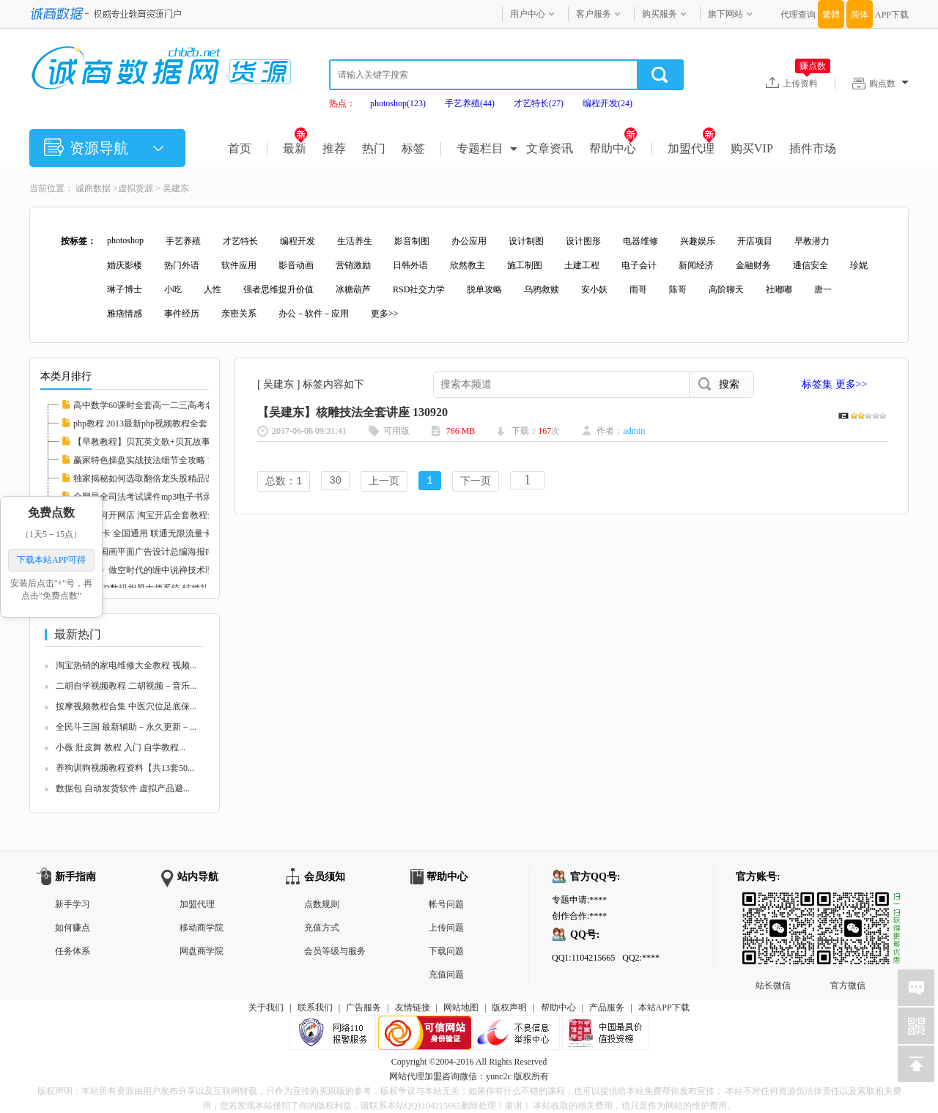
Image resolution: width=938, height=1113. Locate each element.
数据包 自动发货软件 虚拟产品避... (123, 788)
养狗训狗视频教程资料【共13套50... (125, 768)
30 (335, 482)
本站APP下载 (664, 1007)
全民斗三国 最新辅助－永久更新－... (126, 727)
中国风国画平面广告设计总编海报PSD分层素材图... (172, 552)
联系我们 (315, 1007)
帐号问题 (446, 904)
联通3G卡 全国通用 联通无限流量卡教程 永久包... (169, 533)
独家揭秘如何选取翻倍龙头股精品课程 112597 (162, 478)
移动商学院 (202, 927)
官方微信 (847, 903)
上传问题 (446, 927)
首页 (239, 148)
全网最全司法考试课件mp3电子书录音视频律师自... (172, 497)
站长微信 (773, 903)
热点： (342, 103)
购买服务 (659, 14)
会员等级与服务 (335, 951)
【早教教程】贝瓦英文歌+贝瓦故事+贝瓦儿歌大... (169, 442)
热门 (373, 148)
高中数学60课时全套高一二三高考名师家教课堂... (169, 405)
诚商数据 (93, 188)
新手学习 (72, 904)
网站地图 (461, 1007)
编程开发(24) (607, 103)
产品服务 (606, 1007)
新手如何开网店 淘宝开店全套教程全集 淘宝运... (166, 515)
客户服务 (593, 14)
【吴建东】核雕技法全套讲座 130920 (352, 412)
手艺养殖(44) (470, 103)
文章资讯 (549, 148)
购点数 (889, 83)
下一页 (475, 482)
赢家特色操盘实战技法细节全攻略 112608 (153, 460)
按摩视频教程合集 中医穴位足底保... (126, 706)
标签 (413, 148)
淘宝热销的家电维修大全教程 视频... (126, 665)
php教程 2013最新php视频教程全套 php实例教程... (169, 423)
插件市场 (812, 148)
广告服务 (363, 1007)
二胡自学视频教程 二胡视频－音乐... (126, 686)
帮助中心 (613, 148)
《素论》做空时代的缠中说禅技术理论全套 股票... (170, 570)
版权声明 (509, 1007)
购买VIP (752, 148)
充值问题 (446, 974)
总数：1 (283, 482)
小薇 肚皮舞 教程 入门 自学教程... (120, 747)
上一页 (384, 482)
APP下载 (892, 15)
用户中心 (527, 14)
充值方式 (321, 927)
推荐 (334, 148)
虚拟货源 (135, 188)
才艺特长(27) (539, 103)
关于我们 (266, 1007)
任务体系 (72, 951)
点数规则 (321, 904)
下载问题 (446, 951)
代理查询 (798, 15)
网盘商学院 (202, 951)
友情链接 (412, 1007)
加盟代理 (691, 148)
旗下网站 (725, 14)
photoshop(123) (398, 103)
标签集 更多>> (834, 384)
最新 (295, 148)
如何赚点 (72, 927)
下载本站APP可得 (51, 560)
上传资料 (806, 83)
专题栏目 (480, 148)
